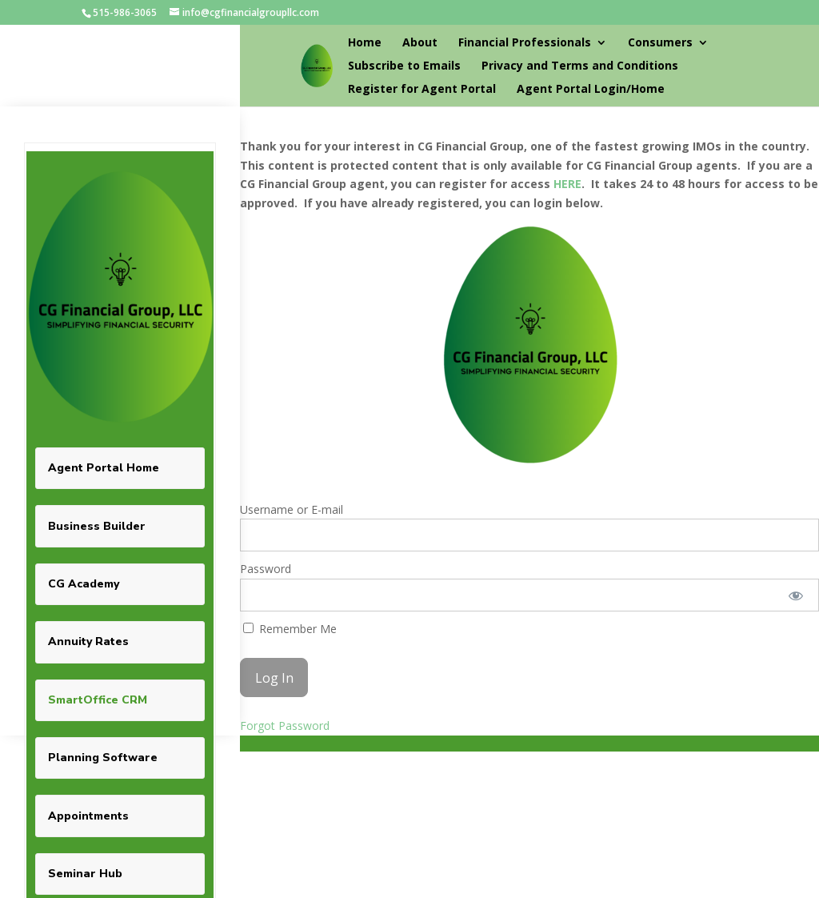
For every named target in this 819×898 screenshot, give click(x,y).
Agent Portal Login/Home (591, 89)
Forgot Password (285, 725)
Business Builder (97, 526)
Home (365, 43)
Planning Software (103, 757)
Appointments (88, 816)
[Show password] (796, 595)
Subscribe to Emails (404, 66)
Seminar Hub (85, 873)
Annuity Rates (88, 641)
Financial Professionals (524, 43)
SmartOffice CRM (97, 700)
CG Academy (83, 583)
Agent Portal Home (103, 467)
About (419, 43)
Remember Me (290, 628)
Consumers (660, 43)
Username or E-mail (291, 509)
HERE (567, 183)
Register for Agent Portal (422, 89)
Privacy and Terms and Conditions (579, 66)
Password (265, 568)
